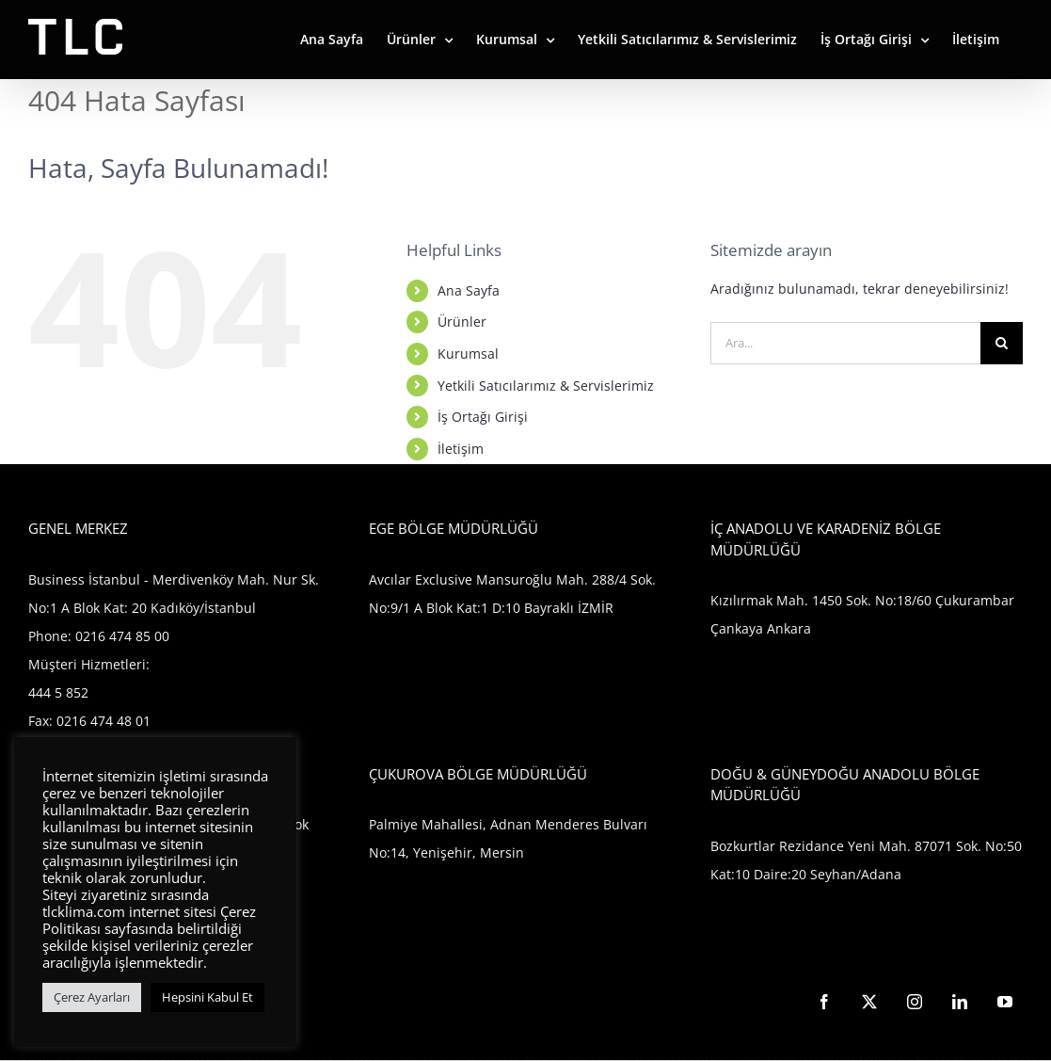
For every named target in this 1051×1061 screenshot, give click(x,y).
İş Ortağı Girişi (483, 417)
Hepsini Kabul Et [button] (207, 997)
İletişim (461, 449)
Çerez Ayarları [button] (92, 997)
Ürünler (462, 321)
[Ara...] (845, 343)
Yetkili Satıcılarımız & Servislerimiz (546, 385)
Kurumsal (468, 353)
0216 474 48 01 (103, 721)
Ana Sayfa (469, 290)
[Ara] (1001, 343)
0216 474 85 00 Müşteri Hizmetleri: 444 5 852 (98, 664)
